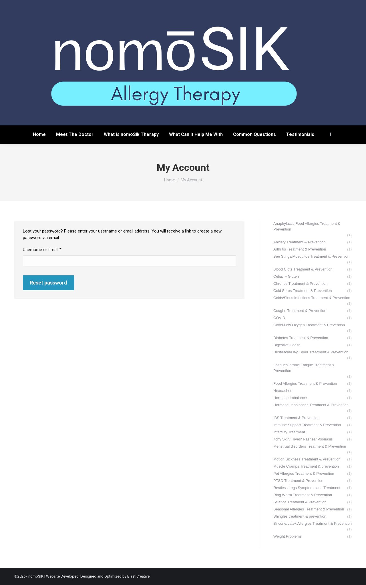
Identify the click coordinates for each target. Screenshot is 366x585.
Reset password (48, 283)
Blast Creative (138, 576)
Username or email (50, 249)
